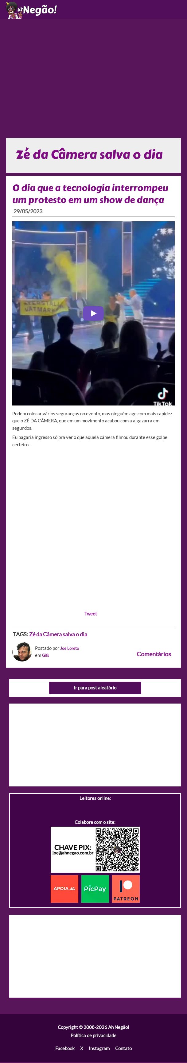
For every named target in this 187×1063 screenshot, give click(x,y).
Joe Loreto (71, 649)
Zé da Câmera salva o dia (58, 635)
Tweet (90, 615)
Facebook (65, 1049)
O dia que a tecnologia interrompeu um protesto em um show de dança (92, 195)
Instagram (99, 1049)
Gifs (46, 656)
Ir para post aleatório (95, 689)
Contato (123, 1049)
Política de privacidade (93, 1037)
